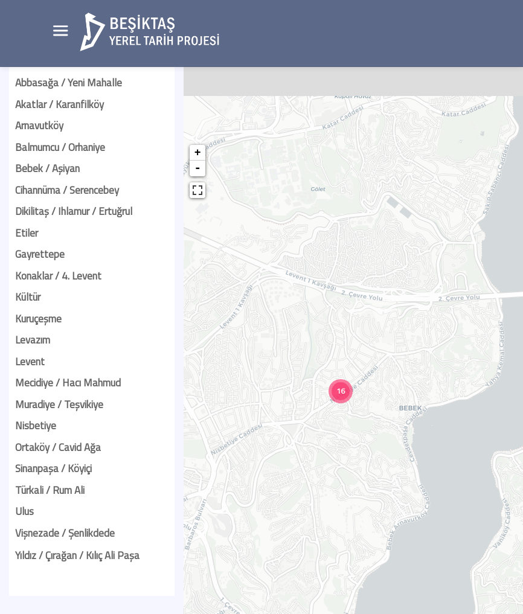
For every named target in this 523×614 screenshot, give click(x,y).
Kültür (27, 297)
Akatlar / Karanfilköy (59, 104)
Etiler (26, 233)
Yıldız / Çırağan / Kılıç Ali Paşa (77, 555)
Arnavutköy (39, 125)
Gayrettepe (40, 254)
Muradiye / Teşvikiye (59, 404)
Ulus (24, 511)
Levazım (32, 340)
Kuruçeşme (38, 319)
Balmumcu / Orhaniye (60, 147)
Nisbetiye (35, 425)
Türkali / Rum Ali (50, 490)
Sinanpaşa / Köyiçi (53, 468)
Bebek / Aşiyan (47, 168)
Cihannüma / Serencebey (67, 190)
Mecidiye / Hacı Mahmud (68, 383)
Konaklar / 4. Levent (58, 276)
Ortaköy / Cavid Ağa (58, 447)
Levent (30, 361)
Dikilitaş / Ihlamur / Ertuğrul (73, 211)
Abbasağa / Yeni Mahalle (68, 83)
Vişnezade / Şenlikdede (65, 533)
